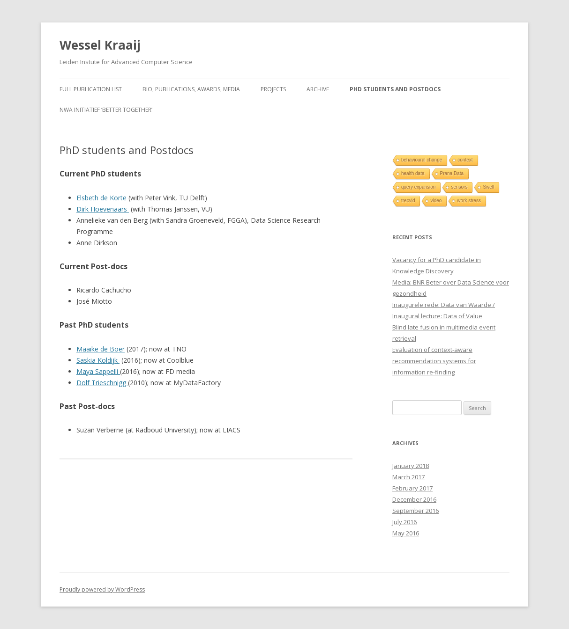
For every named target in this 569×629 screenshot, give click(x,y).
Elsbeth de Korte (101, 197)
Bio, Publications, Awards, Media (191, 89)
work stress (469, 200)
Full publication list (91, 89)
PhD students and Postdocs (395, 89)
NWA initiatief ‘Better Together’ (106, 110)
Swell (488, 187)
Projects (273, 89)
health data (413, 173)
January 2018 (410, 465)
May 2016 (405, 533)
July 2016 (404, 522)
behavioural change (421, 159)
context (464, 159)
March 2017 (408, 477)
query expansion (418, 187)
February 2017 (412, 488)
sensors (459, 187)
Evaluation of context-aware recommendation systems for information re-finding (434, 360)
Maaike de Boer (100, 348)
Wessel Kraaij (100, 45)
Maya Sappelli (98, 371)
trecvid (408, 200)
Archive (318, 89)
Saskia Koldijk (98, 360)
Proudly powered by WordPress (102, 589)
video (436, 200)
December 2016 (414, 499)
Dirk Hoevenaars (102, 209)
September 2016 (415, 510)
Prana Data (452, 173)
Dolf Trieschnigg (102, 382)
